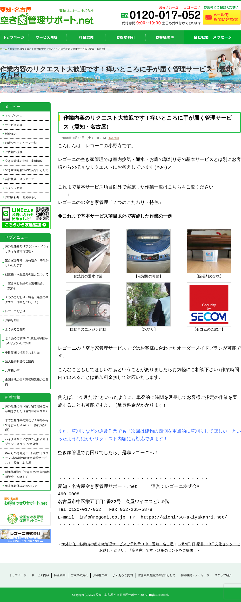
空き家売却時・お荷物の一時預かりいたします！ (26, 263)
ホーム (3, 49)
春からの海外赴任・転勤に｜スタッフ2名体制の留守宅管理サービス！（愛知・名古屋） (26, 458)
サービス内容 (13, 125)
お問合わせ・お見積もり (21, 197)
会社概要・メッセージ (19, 179)
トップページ (13, 116)
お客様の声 (165, 37)
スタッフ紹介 (13, 188)
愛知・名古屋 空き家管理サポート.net (120, 594)
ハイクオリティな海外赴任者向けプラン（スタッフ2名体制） (26, 441)
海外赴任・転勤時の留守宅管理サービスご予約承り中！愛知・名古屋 (117, 544)
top (14, 37)
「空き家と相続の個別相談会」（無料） (25, 286)
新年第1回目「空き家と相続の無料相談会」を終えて (27, 474)
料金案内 (11, 134)
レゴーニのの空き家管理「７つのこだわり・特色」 (110, 203)
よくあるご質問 (15, 329)
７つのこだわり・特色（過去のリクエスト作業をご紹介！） (26, 300)
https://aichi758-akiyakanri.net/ (184, 517)
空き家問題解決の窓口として (156, 575)
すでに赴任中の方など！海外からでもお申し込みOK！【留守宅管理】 (26, 425)
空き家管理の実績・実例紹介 (24, 161)
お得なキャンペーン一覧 (21, 143)
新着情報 (113, 138)
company (212, 37)
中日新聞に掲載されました (22, 352)
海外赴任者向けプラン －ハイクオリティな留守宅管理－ (27, 249)
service (47, 37)
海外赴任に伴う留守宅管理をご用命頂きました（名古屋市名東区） (26, 409)
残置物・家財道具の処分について (26, 274)
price (86, 37)
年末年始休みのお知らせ (21, 486)
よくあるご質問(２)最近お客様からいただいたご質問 (26, 341)
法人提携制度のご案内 (19, 361)
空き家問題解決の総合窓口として (26, 170)
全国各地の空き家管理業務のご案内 (26, 382)
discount (126, 37)
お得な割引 (12, 320)
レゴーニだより (15, 311)
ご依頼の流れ (13, 152)
